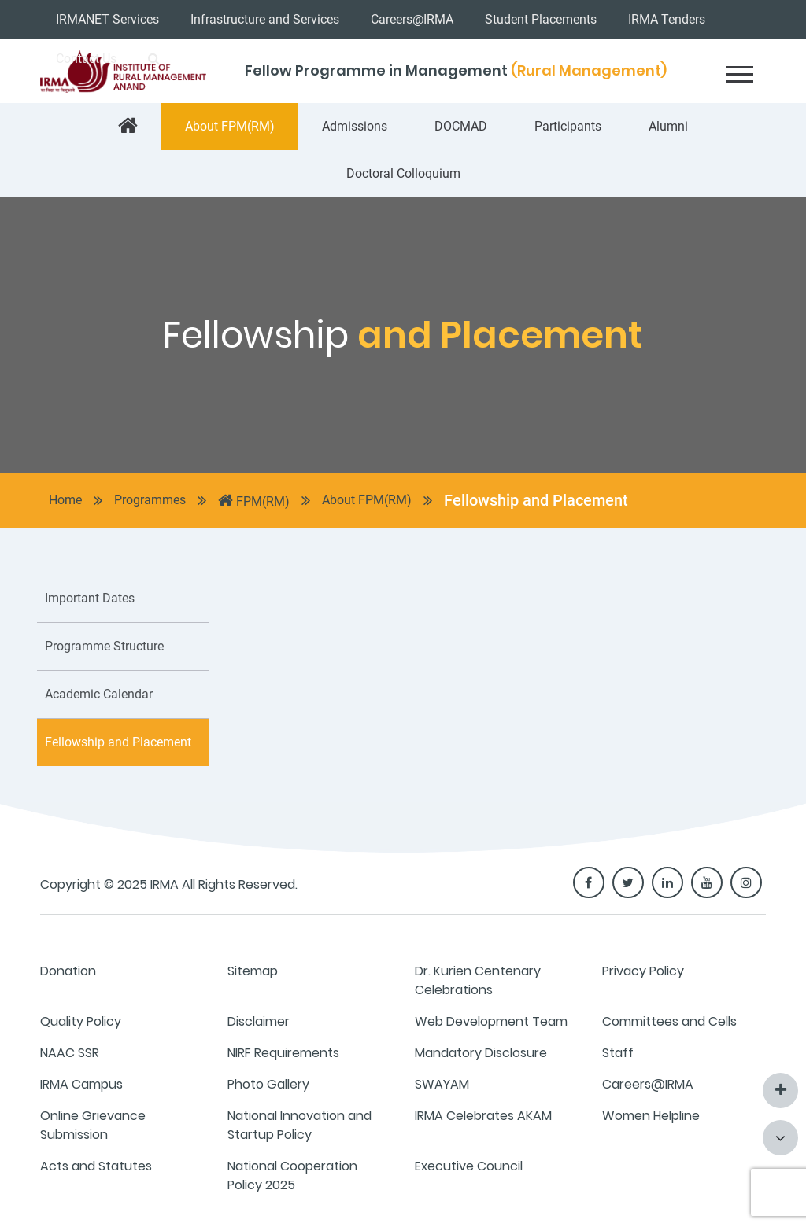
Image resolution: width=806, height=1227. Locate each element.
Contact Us (86, 58)
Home (65, 499)
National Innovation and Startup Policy (299, 1125)
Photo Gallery (268, 1084)
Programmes (150, 499)
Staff (618, 1053)
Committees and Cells (669, 1021)
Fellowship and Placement (536, 500)
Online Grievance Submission (93, 1125)
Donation (68, 971)
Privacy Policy (643, 971)
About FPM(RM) (230, 126)
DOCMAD (460, 126)
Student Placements (541, 19)
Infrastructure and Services (264, 19)
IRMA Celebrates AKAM (483, 1116)
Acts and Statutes (96, 1166)
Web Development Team (491, 1021)
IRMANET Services (107, 19)
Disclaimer (258, 1021)
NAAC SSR (69, 1053)
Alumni (668, 126)
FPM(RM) (254, 500)
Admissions (354, 126)
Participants (567, 126)
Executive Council (469, 1166)
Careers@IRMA (412, 19)
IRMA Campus (81, 1084)
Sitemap (252, 971)
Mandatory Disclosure (481, 1053)
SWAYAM (442, 1084)
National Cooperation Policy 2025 (292, 1175)
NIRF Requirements (283, 1053)
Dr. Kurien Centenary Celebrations (478, 980)
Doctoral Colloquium (403, 173)
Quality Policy (80, 1021)
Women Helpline (651, 1116)
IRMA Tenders (666, 19)
